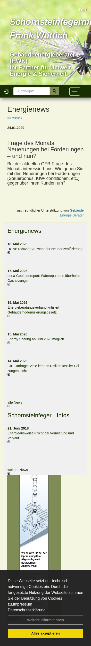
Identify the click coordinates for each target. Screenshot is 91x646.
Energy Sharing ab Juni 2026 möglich (36, 339)
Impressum (22, 604)
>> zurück (14, 118)
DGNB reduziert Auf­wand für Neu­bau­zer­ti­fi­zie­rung (45, 249)
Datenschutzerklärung (27, 610)
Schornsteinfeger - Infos (38, 415)
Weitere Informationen (45, 620)
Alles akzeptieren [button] (45, 633)
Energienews (24, 230)
